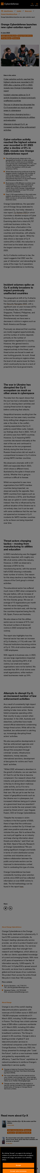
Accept (18, 1169)
